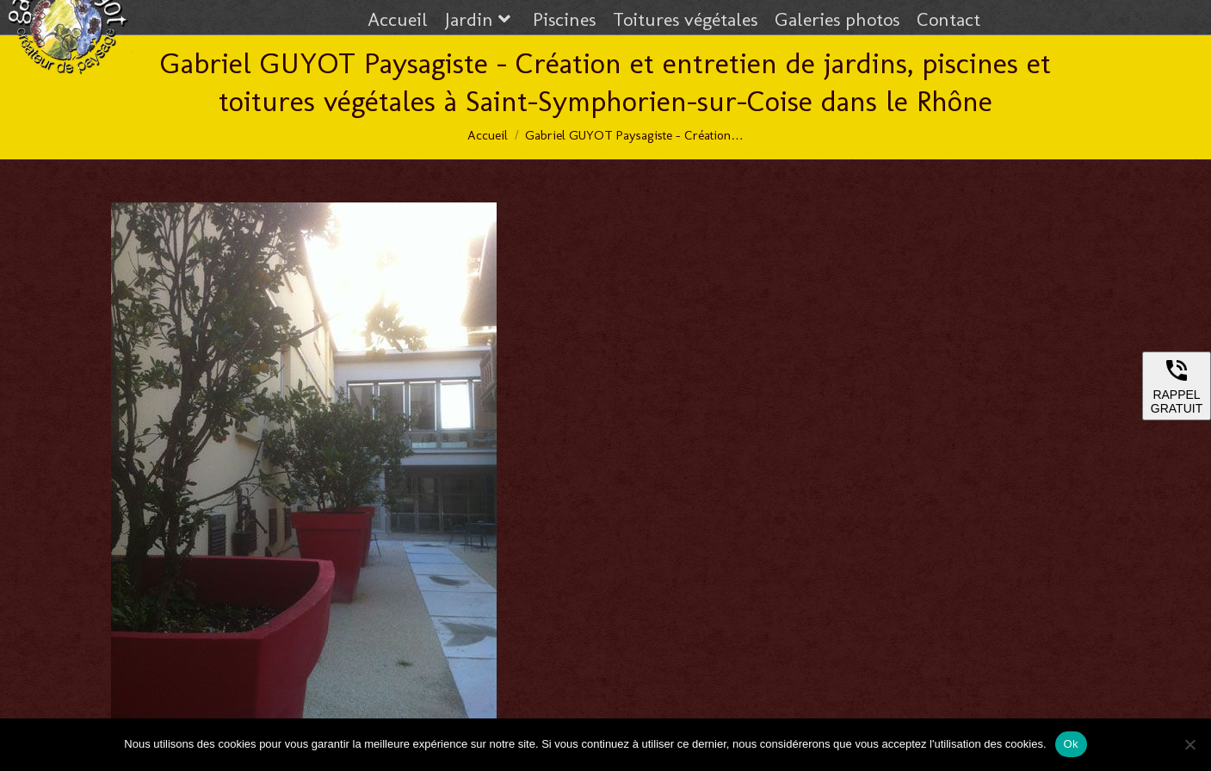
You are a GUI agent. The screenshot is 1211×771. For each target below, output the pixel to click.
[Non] (1189, 744)
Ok (1071, 743)
